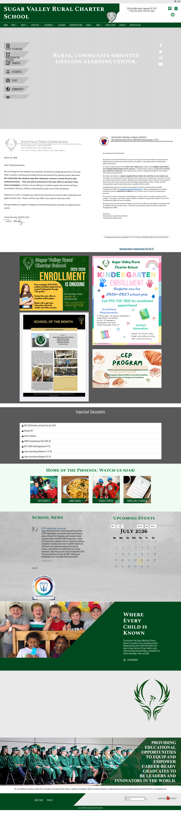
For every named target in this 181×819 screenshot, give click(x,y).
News (14, 25)
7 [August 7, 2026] (148, 572)
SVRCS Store (110, 25)
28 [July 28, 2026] (129, 566)
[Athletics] (173, 15)
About (24, 25)
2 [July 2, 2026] (142, 541)
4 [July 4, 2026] (155, 541)
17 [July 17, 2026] (148, 553)
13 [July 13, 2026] (123, 553)
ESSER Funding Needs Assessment (53, 528)
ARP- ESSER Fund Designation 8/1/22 (36, 446)
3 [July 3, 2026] (148, 541)
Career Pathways (29, 435)
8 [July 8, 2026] (135, 547)
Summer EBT (27, 430)
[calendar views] (153, 526)
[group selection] (113, 526)
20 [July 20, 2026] (123, 560)
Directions (39, 800)
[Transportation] (169, 8)
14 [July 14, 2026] (129, 553)
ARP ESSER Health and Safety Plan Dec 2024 (39, 425)
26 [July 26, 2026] (116, 566)
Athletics (36, 25)
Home (6, 25)
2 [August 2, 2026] (116, 572)
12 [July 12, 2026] (116, 553)
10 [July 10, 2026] (148, 547)
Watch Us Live (135, 25)
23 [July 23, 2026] (142, 560)
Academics (49, 25)
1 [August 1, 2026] (155, 566)
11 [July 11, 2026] (155, 547)
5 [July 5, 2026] (116, 547)
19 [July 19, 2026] (116, 560)
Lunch (89, 25)
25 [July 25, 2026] (155, 560)
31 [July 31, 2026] (148, 566)
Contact (122, 25)
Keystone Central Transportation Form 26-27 (137, 248)
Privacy (50, 800)
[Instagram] (161, 58)
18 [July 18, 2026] (155, 553)
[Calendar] (176, 8)
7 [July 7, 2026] (129, 547)
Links (99, 25)
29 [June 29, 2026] (123, 541)
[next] (122, 526)
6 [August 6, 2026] (142, 572)
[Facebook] (160, 46)
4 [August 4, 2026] (129, 572)
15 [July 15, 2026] (135, 553)
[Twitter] (161, 52)
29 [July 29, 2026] (135, 566)
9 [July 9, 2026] (142, 547)
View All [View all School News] (35, 568)
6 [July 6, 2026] (123, 547)
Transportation (75, 25)
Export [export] (140, 526)
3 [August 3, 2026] (123, 572)
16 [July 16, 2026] (142, 553)
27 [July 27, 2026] (123, 566)
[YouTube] (160, 64)
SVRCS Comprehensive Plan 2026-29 (36, 441)
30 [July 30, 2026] (142, 566)
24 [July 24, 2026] (148, 560)
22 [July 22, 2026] (135, 560)
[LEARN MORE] (130, 659)
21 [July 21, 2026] (129, 560)
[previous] (118, 526)
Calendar (61, 25)
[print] (146, 526)
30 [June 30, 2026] (129, 541)
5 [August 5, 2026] (135, 572)
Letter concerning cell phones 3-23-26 (37, 451)
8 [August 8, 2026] (155, 572)
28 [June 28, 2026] (116, 541)
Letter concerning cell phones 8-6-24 (36, 456)
